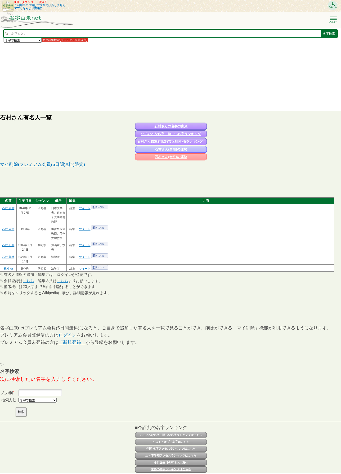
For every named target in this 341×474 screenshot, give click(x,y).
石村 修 (8, 268)
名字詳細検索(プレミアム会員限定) (65, 40)
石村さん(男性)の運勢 (171, 149)
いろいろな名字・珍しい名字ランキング (171, 134)
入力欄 (7, 393)
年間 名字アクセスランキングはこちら (170, 448)
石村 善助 (8, 257)
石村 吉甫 (8, 229)
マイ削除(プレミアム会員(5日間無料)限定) (42, 164)
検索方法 (9, 400)
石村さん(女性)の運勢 (171, 157)
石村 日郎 (8, 245)
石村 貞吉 (8, 208)
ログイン (67, 334)
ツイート (84, 208)
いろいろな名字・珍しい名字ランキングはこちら (171, 435)
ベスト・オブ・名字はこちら (171, 441)
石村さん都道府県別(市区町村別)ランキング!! (171, 141)
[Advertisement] (142, 76)
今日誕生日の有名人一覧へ (171, 462)
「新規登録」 (71, 342)
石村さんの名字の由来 (171, 126)
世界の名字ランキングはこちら (171, 469)
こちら (28, 281)
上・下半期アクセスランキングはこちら (171, 455)
